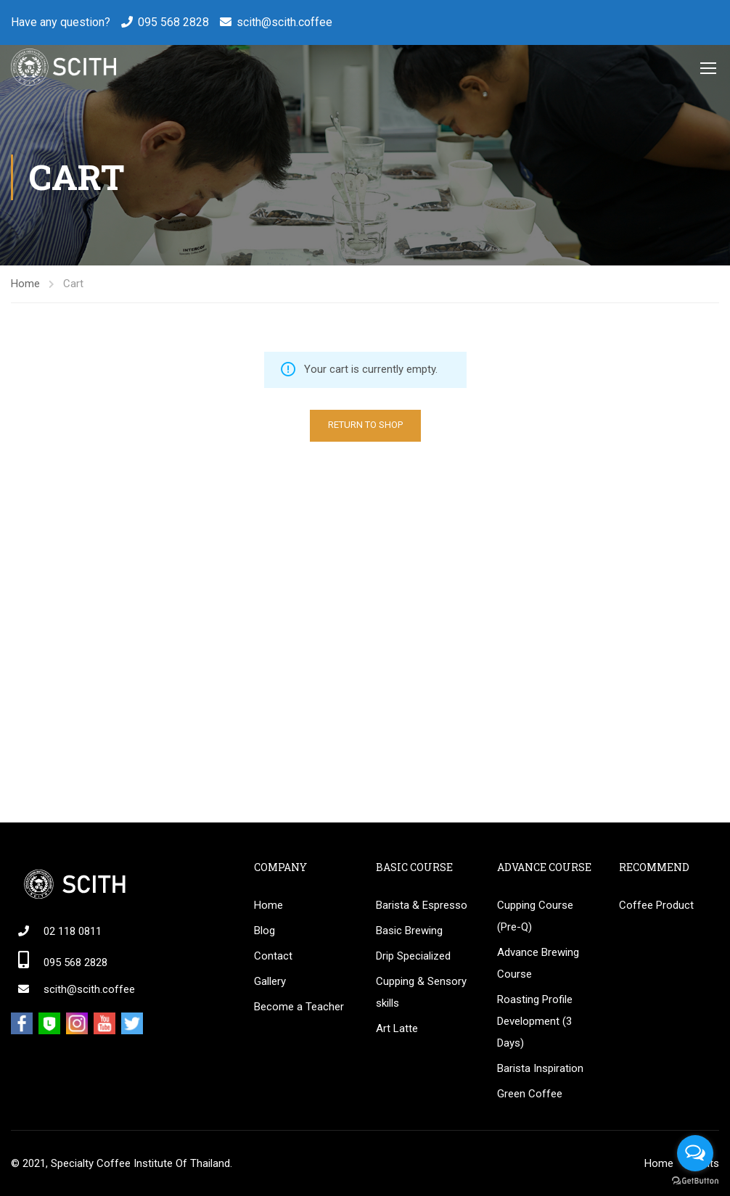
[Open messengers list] (695, 1153)
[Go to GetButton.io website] (695, 1181)
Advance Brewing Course (538, 963)
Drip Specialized (413, 955)
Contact (273, 955)
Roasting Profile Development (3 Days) (535, 1021)
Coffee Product (656, 905)
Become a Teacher (299, 1006)
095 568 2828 (173, 22)
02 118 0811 (73, 931)
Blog (264, 930)
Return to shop (365, 424)
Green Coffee (529, 1093)
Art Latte (397, 1028)
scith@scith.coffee (284, 22)
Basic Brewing (409, 930)
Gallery (270, 981)
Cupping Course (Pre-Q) (535, 916)
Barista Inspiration (540, 1068)
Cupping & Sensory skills (421, 992)
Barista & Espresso (421, 905)
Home (25, 283)
